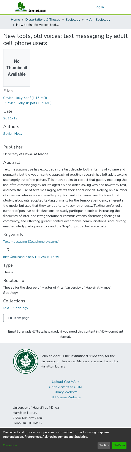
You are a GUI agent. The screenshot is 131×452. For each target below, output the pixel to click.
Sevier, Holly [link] (12, 133)
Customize (10, 445)
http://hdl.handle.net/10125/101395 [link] (31, 257)
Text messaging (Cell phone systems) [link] (31, 241)
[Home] (29, 7)
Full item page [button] (19, 318)
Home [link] (15, 19)
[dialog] (65, 440)
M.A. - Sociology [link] (97, 19)
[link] (25, 97)
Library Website (66, 392)
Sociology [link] (73, 19)
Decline (103, 445)
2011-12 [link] (10, 118)
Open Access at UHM (65, 387)
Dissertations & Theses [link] (42, 19)
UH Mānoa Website (66, 397)
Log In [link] (99, 7)
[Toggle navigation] (115, 7)
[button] (90, 7)
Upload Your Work (65, 381)
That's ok (118, 445)
